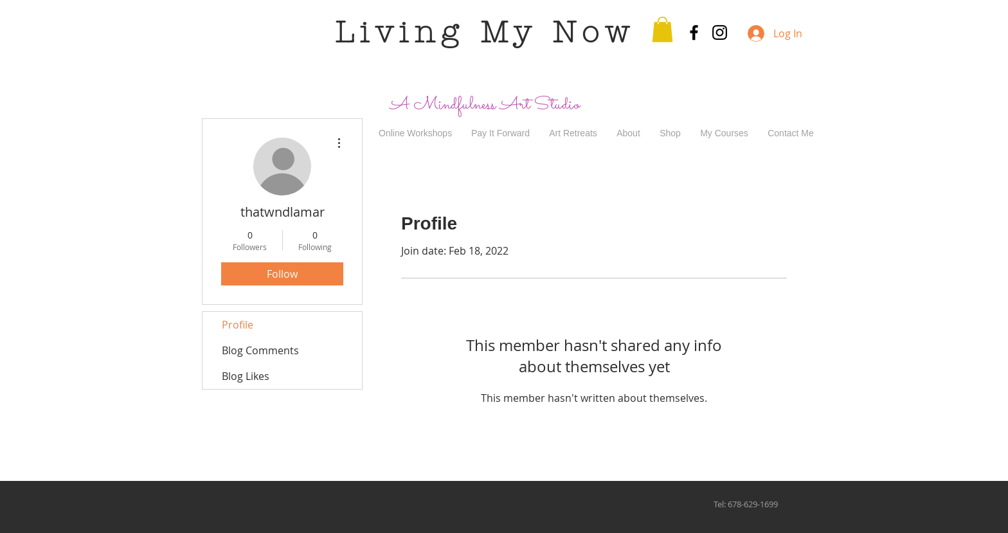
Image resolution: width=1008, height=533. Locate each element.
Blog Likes (245, 376)
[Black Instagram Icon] (720, 32)
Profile (237, 325)
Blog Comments (260, 350)
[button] (662, 29)
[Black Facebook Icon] (694, 32)
